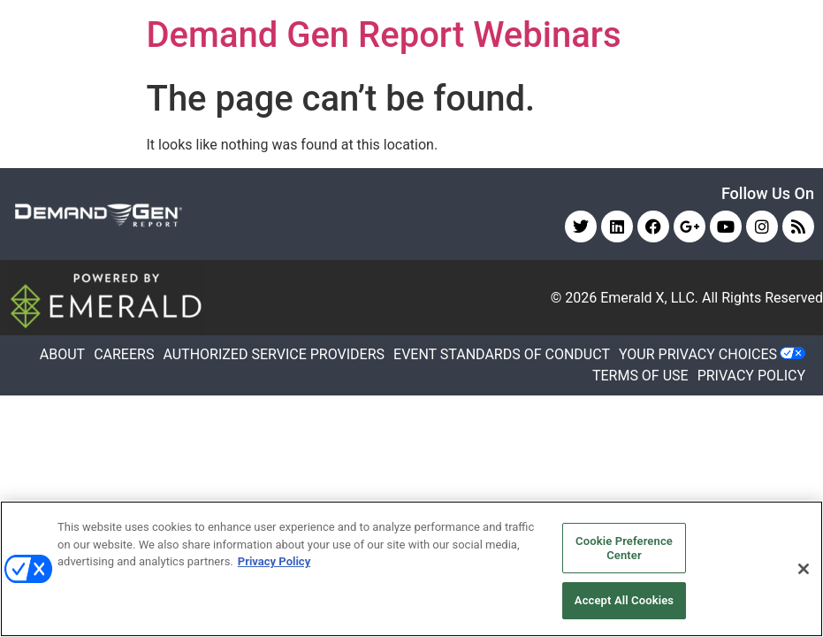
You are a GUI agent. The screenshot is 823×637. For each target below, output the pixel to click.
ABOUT (62, 354)
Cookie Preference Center (624, 548)
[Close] (803, 568)
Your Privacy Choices (698, 354)
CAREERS (124, 354)
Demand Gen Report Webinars (384, 35)
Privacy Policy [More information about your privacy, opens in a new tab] (274, 561)
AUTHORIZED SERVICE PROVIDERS (274, 354)
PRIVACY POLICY (751, 375)
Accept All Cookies (624, 600)
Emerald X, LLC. (649, 297)
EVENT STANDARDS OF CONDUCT (501, 354)
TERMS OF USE (640, 375)
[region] (411, 569)
